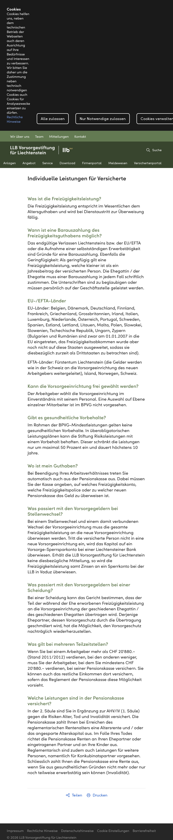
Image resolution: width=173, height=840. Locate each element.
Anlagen (9, 163)
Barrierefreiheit (144, 831)
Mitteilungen (59, 137)
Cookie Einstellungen (113, 831)
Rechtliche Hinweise (42, 831)
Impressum (15, 831)
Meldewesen (117, 163)
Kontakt (80, 137)
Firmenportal (92, 163)
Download (67, 163)
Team (39, 137)
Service (47, 163)
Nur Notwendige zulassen (103, 118)
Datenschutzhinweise (77, 831)
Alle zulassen (53, 118)
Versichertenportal (148, 163)
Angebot (29, 163)
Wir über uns (19, 137)
